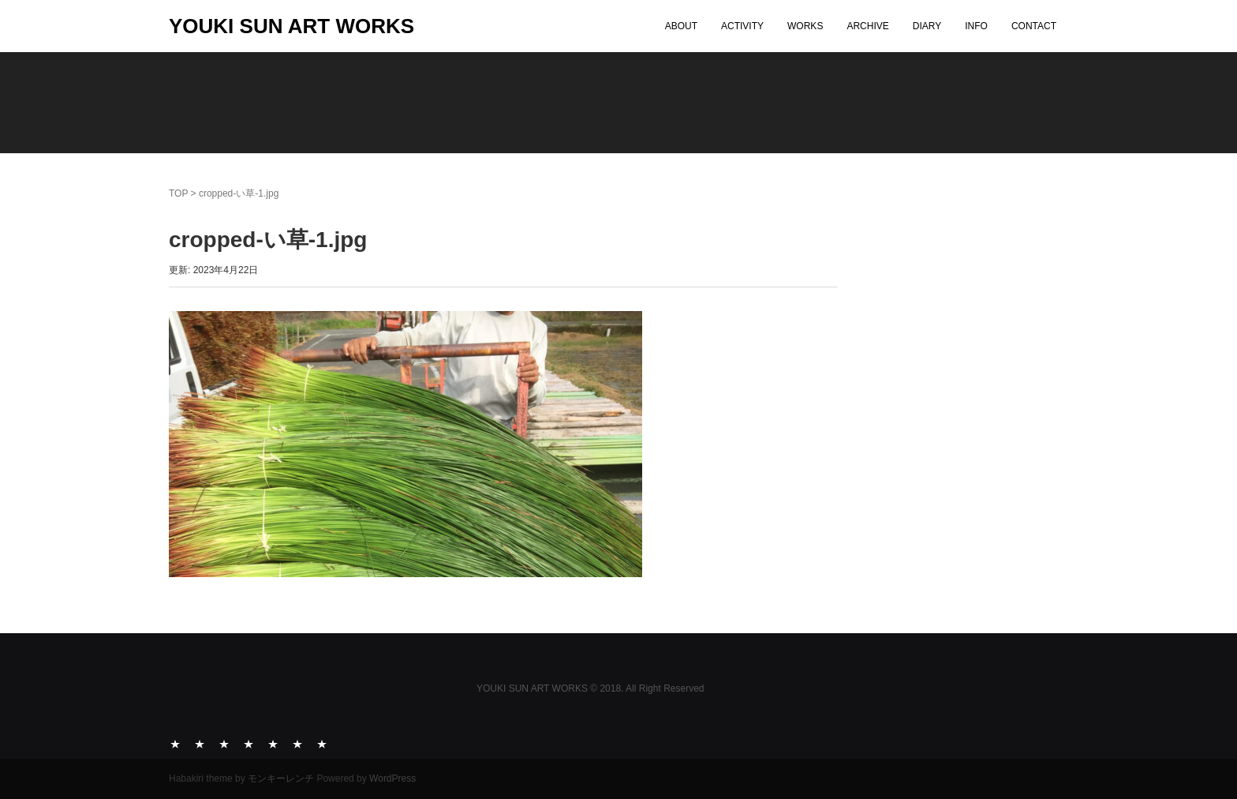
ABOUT (681, 26)
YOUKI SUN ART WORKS (291, 26)
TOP (178, 193)
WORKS (805, 26)
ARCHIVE (867, 26)
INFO (976, 26)
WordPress (392, 778)
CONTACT (1033, 26)
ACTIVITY (742, 26)
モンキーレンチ (281, 778)
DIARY (927, 26)
